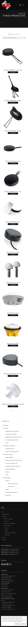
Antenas (7, 480)
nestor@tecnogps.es (13, 554)
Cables (7, 489)
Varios (7, 443)
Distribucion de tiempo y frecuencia (14, 460)
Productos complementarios (12, 451)
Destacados (6, 425)
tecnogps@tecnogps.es (13, 552)
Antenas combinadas (13, 483)
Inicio (9, 34)
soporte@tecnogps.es (14, 551)
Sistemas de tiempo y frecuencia (13, 466)
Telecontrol (8, 495)
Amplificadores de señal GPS (12, 431)
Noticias (4, 537)
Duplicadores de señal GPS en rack (14, 437)
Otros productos (7, 477)
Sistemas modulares (10, 469)
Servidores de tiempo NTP (11, 463)
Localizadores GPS (10, 448)
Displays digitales (10, 457)
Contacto (4, 539)
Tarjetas (7, 472)
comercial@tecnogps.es (14, 549)
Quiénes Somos (5, 514)
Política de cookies (17, 621)
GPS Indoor (5, 428)
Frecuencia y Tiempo (7, 454)
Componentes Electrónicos (12, 492)
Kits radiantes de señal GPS (12, 440)
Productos (4, 516)
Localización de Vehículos (9, 445)
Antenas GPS (11, 486)
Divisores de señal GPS (11, 434)
